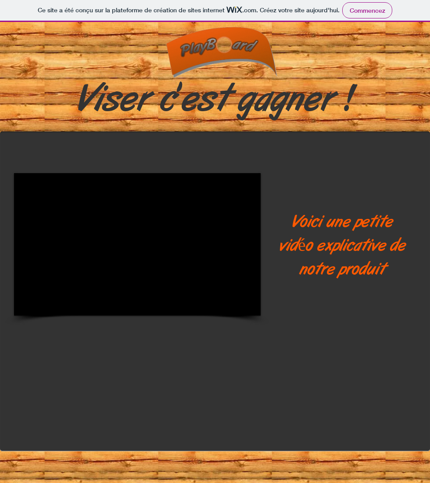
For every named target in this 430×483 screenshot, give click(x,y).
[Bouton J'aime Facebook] (24, 118)
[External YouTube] (137, 244)
